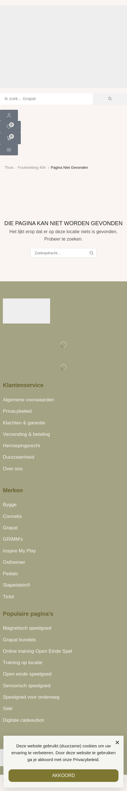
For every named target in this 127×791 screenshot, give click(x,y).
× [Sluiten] (117, 743)
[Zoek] (110, 99)
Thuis (9, 167)
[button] (9, 115)
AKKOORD (63, 775)
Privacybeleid (85, 759)
